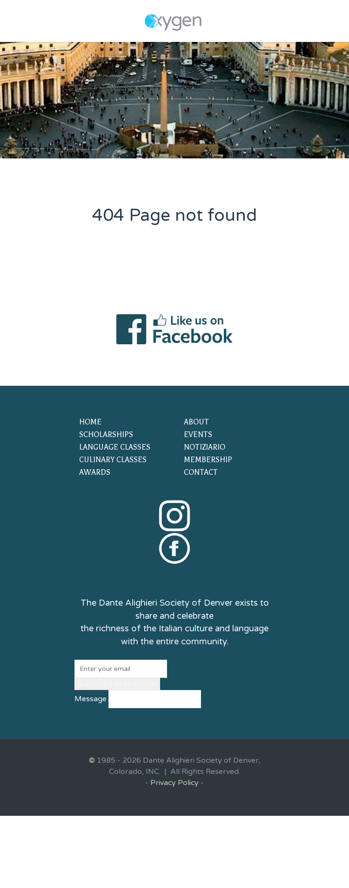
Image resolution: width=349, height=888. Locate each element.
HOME (90, 422)
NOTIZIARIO (204, 447)
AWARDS (94, 472)
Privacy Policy (174, 782)
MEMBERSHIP (208, 460)
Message (90, 699)
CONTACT (201, 472)
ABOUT (196, 422)
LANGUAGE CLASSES (114, 447)
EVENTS (198, 434)
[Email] (120, 669)
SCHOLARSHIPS (106, 434)
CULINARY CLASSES (113, 460)
